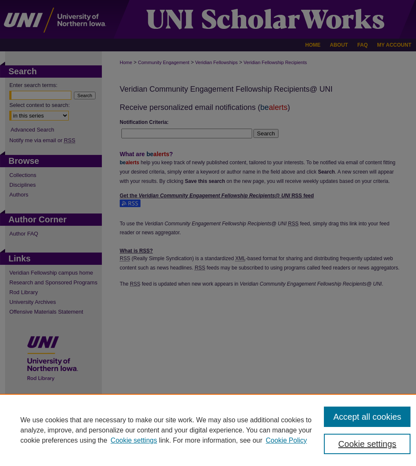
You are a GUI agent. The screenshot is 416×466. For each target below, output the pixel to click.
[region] (208, 430)
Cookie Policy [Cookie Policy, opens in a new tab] (286, 440)
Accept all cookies (367, 416)
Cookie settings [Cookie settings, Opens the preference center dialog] (367, 444)
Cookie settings (134, 440)
